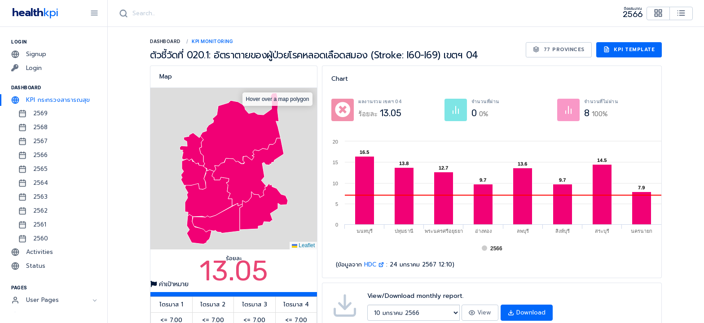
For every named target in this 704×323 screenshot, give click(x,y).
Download (527, 312)
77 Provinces (559, 49)
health (33, 12)
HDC (374, 264)
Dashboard (165, 41)
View (480, 312)
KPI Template (629, 49)
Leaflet (303, 245)
